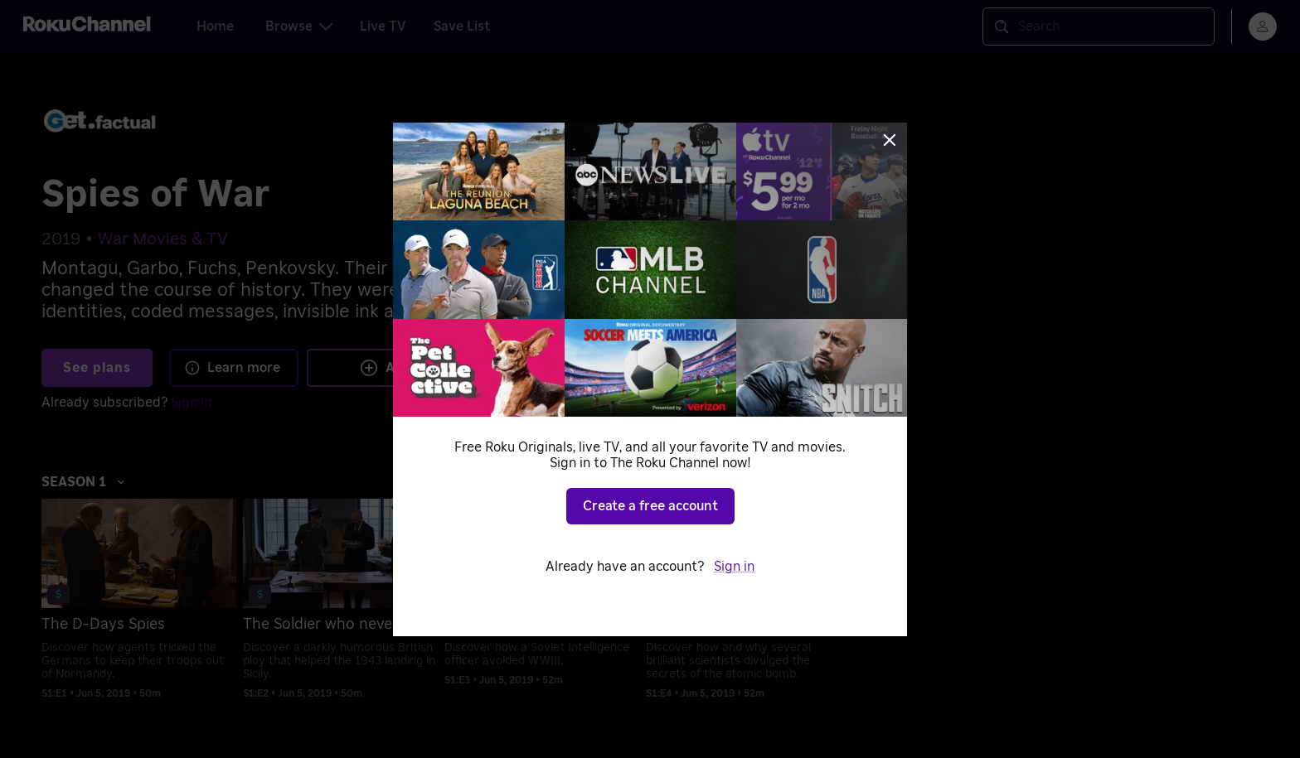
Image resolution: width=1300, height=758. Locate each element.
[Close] (889, 140)
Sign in (734, 566)
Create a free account (650, 506)
